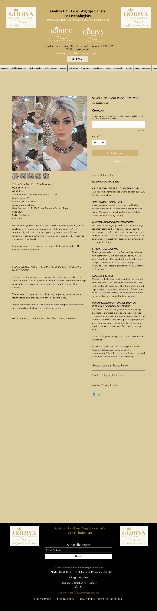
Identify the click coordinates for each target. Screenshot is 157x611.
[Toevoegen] (142, 153)
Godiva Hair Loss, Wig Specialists (80, 528)
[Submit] (78, 556)
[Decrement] (94, 142)
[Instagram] (76, 586)
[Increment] (103, 142)
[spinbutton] (98, 142)
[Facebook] (80, 586)
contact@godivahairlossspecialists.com (76, 53)
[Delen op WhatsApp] (99, 394)
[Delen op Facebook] (94, 394)
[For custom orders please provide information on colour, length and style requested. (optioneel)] (118, 124)
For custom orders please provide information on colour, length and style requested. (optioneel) (117, 117)
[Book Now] (77, 59)
